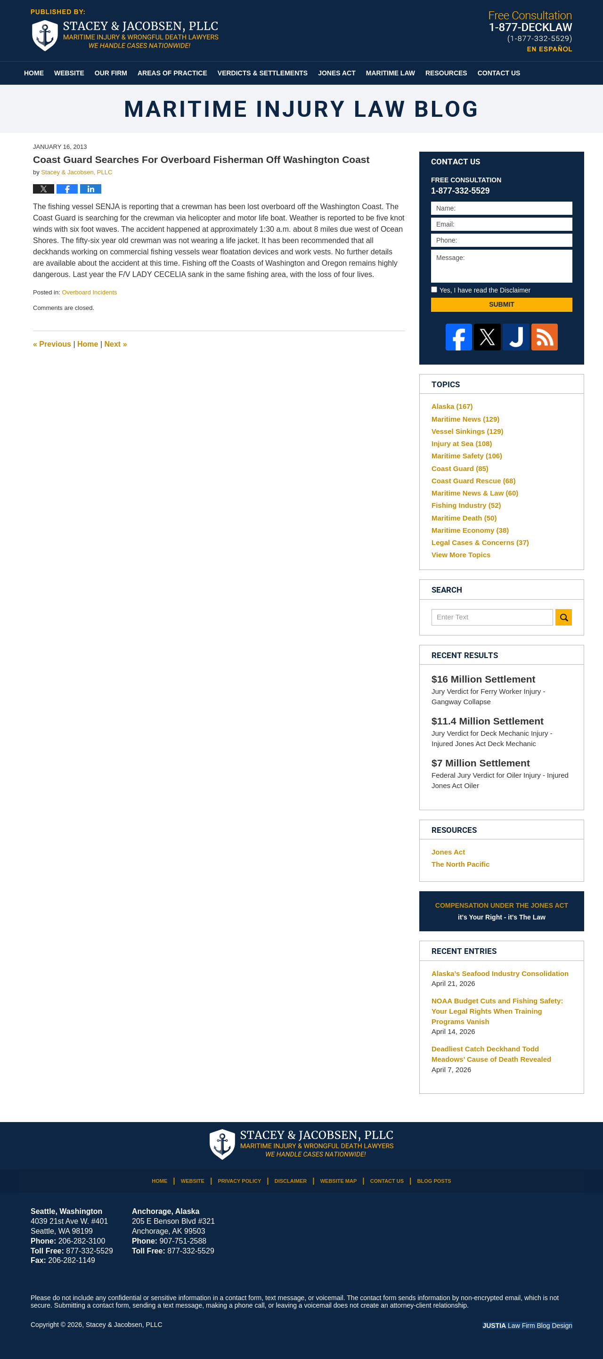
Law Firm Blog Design (527, 1325)
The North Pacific (460, 864)
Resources (446, 73)
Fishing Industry (466, 505)
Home (34, 73)
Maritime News (465, 419)
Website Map (338, 1181)
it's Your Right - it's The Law (501, 911)
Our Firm (111, 73)
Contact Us (499, 73)
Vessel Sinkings (468, 431)
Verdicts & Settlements (263, 73)
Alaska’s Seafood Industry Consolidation (500, 973)
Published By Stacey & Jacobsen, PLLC (530, 31)
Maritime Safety (467, 456)
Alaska (452, 406)
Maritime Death (464, 518)
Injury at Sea (462, 443)
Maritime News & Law (475, 493)
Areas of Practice (172, 73)
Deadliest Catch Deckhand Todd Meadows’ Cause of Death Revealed (491, 1054)
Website (69, 73)
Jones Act (337, 73)
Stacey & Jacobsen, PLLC (124, 1324)
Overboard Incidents (89, 292)
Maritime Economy (470, 530)
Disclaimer (291, 1181)
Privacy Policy (239, 1181)
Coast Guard (460, 468)
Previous (52, 344)
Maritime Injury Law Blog (125, 30)
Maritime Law (390, 73)
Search (563, 617)
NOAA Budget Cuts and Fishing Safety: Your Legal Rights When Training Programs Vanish (497, 1011)
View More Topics (461, 555)
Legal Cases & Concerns (480, 542)
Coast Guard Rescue (473, 481)
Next (116, 344)
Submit (501, 304)
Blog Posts (434, 1181)
